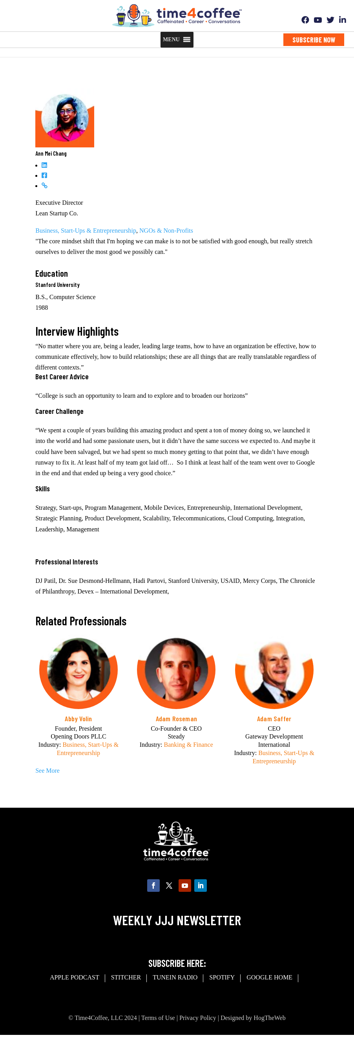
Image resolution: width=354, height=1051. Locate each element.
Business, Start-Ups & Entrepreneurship (85, 230)
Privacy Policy (197, 1017)
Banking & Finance (188, 744)
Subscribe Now (313, 39)
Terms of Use (158, 1017)
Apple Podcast (74, 977)
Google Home (269, 977)
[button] (171, 40)
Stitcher (126, 977)
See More (47, 770)
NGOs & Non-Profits (166, 230)
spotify (222, 977)
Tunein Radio (175, 977)
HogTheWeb (269, 1017)
